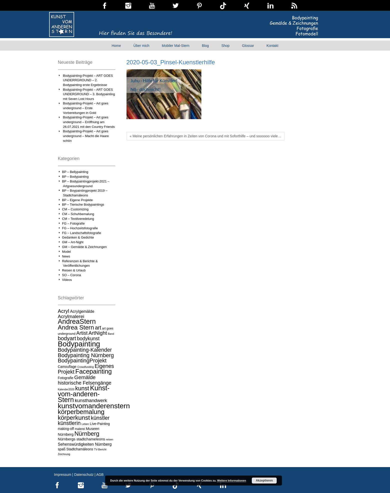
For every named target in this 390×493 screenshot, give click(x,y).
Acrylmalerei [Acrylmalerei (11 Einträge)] (71, 316)
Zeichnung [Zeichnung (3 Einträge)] (64, 454)
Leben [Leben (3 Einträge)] (85, 423)
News (66, 256)
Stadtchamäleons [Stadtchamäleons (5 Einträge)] (79, 449)
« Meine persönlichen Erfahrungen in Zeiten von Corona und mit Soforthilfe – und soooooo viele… (205, 136)
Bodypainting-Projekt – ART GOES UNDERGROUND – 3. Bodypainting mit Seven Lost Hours (89, 94)
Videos (67, 280)
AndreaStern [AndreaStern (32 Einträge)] (77, 321)
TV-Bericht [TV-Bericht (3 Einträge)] (100, 449)
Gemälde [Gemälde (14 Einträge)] (85, 377)
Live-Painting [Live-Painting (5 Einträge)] (100, 424)
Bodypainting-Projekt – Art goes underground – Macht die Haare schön (86, 135)
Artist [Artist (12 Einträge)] (82, 333)
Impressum (62, 475)
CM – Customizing (75, 209)
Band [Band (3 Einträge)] (111, 333)
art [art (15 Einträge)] (98, 328)
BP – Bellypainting (75, 172)
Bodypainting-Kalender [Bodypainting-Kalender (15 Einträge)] (85, 350)
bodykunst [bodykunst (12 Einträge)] (88, 338)
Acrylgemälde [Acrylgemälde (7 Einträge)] (82, 311)
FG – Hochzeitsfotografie (80, 228)
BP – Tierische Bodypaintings (83, 204)
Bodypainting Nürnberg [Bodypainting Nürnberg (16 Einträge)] (86, 355)
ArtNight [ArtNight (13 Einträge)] (98, 333)
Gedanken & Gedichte (78, 237)
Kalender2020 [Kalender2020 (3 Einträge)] (66, 389)
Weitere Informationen (231, 480)
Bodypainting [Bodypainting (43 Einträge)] (79, 344)
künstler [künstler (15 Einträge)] (100, 418)
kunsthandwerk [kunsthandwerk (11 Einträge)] (91, 400)
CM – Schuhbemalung (78, 214)
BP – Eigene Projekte (77, 200)
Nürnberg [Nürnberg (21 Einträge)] (86, 433)
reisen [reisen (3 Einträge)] (109, 439)
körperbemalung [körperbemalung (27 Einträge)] (81, 411)
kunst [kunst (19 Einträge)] (82, 388)
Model (66, 251)
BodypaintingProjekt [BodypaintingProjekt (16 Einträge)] (82, 360)
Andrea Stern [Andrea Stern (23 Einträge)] (76, 327)
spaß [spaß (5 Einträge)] (62, 449)
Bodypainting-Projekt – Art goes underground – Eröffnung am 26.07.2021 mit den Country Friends (89, 121)
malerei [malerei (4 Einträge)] (80, 429)
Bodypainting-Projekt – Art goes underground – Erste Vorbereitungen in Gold (85, 107)
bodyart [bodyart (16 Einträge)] (67, 338)
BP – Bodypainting (75, 176)
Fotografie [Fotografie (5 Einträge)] (65, 378)
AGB (100, 475)
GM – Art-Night (73, 242)
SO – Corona (71, 275)
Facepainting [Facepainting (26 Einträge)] (93, 371)
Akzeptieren (264, 480)
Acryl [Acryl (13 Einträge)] (63, 311)
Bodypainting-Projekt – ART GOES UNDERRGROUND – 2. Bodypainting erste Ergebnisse (88, 80)
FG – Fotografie (73, 223)
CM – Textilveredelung (78, 219)
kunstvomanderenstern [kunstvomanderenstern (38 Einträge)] (94, 406)
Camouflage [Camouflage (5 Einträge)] (67, 367)
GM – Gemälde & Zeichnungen (84, 247)
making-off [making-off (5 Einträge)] (66, 429)
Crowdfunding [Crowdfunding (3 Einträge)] (85, 366)
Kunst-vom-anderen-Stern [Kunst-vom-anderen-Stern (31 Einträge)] (84, 394)
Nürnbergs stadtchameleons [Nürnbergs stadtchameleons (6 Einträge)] (81, 439)
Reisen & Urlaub (74, 270)
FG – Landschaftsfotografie (81, 233)
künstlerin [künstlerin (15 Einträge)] (69, 423)
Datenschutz (84, 475)
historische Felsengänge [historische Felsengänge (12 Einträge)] (85, 383)
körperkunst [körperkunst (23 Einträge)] (74, 417)
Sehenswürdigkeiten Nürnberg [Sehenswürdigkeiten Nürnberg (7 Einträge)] (85, 444)
